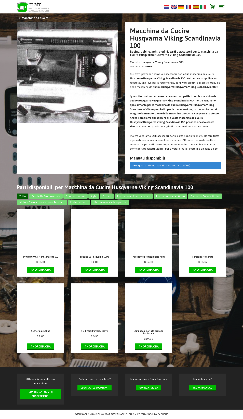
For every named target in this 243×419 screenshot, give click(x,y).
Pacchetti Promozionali (46, 196)
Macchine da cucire (32, 18)
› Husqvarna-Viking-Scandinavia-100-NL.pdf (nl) (161, 165)
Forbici (106, 196)
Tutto (22, 196)
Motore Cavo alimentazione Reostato (41, 202)
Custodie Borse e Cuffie (205, 196)
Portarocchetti (79, 202)
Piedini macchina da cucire (133, 196)
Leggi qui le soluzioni (94, 387)
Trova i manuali (202, 387)
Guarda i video (148, 387)
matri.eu (123, 414)
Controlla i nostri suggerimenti (41, 394)
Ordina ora (40, 269)
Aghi (94, 196)
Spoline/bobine (75, 196)
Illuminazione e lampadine (109, 202)
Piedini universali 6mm (170, 196)
